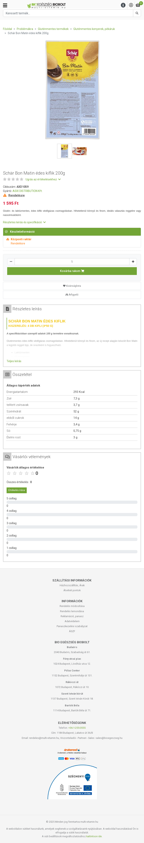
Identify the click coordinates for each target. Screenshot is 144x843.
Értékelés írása (16, 490)
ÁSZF (72, 631)
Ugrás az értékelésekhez (43, 179)
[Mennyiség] (72, 261)
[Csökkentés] (11, 261)
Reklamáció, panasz (72, 616)
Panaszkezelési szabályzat (72, 626)
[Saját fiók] (131, 5)
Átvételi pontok (72, 590)
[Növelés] (133, 261)
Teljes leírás (14, 361)
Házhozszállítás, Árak (72, 585)
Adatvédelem (72, 621)
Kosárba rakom (72, 271)
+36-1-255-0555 (77, 727)
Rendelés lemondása (72, 611)
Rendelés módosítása (72, 606)
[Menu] (123, 5)
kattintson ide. (94, 836)
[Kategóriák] (5, 5)
